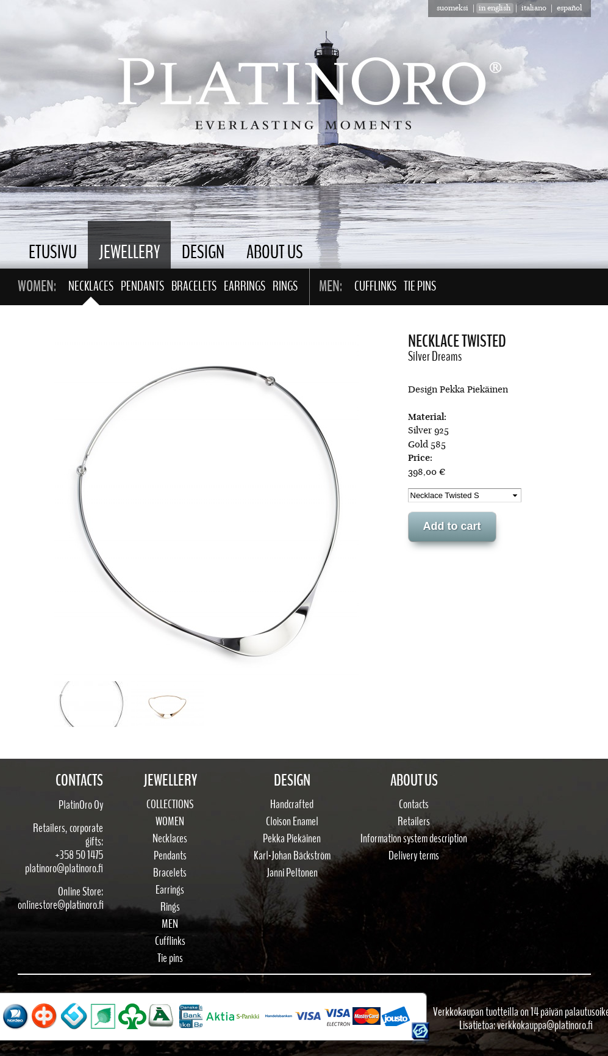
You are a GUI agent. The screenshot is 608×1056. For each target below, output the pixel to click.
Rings (285, 286)
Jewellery (129, 252)
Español (569, 8)
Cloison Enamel (292, 822)
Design (203, 252)
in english (494, 8)
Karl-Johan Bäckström (292, 856)
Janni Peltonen (292, 873)
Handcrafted (291, 804)
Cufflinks (375, 286)
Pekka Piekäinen (292, 839)
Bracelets (193, 286)
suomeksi (452, 8)
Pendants (142, 286)
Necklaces (90, 286)
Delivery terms (413, 856)
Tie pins (420, 286)
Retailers (414, 822)
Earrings (244, 286)
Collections (169, 804)
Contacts (414, 804)
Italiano (533, 8)
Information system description (413, 839)
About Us (274, 252)
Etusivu (53, 252)
